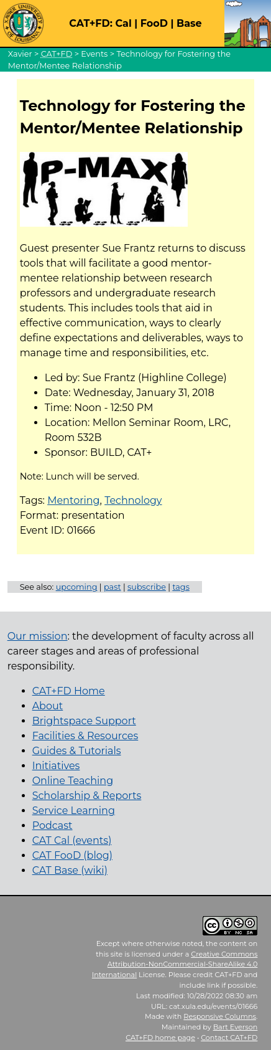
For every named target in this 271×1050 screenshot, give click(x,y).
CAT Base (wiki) (70, 870)
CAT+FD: (91, 23)
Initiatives (56, 766)
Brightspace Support (84, 721)
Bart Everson (235, 1027)
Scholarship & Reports (87, 796)
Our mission (37, 636)
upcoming (77, 587)
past (112, 587)
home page (160, 1037)
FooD (154, 23)
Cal (123, 23)
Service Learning (73, 810)
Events (94, 54)
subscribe (146, 587)
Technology (133, 500)
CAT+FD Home (68, 691)
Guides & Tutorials (76, 751)
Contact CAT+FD (229, 1037)
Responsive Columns (219, 1016)
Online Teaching (72, 781)
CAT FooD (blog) (72, 855)
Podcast (52, 825)
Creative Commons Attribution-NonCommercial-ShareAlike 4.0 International (175, 965)
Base (189, 23)
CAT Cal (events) (72, 840)
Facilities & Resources (85, 736)
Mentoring (73, 500)
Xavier (20, 54)
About (47, 706)
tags (181, 587)
